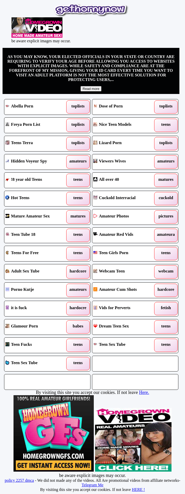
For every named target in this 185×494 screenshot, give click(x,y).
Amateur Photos (124, 217)
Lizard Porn (124, 143)
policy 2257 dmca (19, 480)
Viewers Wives (124, 162)
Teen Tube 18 (36, 235)
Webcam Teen (124, 272)
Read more (91, 89)
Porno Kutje (36, 290)
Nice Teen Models (124, 125)
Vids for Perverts (124, 308)
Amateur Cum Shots (124, 290)
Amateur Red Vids (124, 235)
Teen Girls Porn (124, 253)
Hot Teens (36, 198)
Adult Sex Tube (36, 272)
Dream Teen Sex (124, 327)
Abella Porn (36, 107)
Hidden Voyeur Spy (36, 162)
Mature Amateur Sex (36, 217)
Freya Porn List (36, 125)
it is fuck (36, 308)
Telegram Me (92, 485)
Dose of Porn (124, 107)
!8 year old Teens (36, 180)
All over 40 (124, 180)
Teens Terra (36, 143)
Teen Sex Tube (124, 345)
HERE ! (138, 489)
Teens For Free (36, 253)
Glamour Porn (36, 327)
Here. (144, 392)
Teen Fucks (36, 345)
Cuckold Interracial (124, 198)
